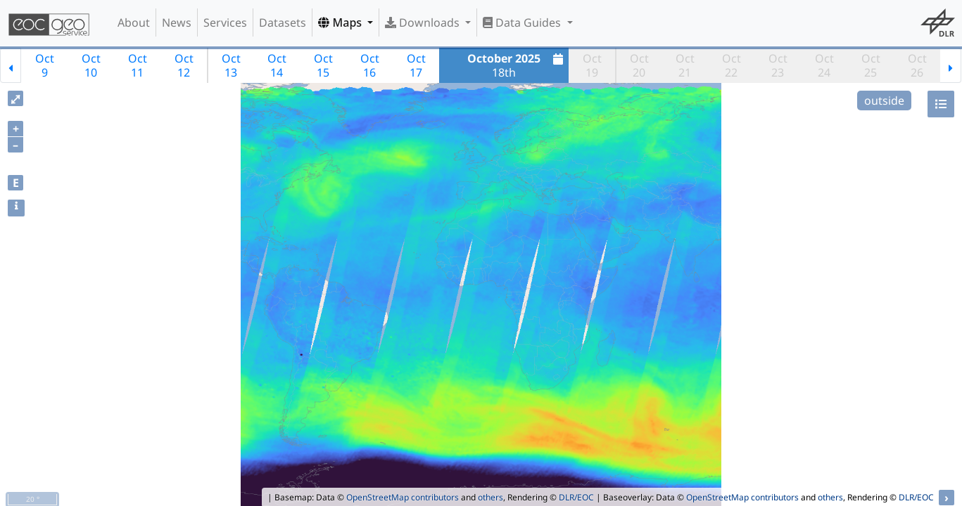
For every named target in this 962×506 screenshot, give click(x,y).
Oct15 (323, 65)
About (134, 22)
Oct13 (231, 65)
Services (225, 22)
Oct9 (44, 65)
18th (517, 65)
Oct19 (592, 65)
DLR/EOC (576, 497)
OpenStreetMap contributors (402, 497)
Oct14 (276, 65)
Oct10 (91, 65)
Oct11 (137, 65)
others (490, 497)
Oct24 (824, 65)
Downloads (423, 22)
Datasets (282, 22)
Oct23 (777, 65)
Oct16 (369, 65)
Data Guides (523, 22)
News (176, 22)
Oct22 (731, 65)
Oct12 (184, 65)
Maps (341, 22)
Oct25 (870, 65)
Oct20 (639, 65)
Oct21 (685, 65)
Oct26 (917, 65)
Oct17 (416, 65)
